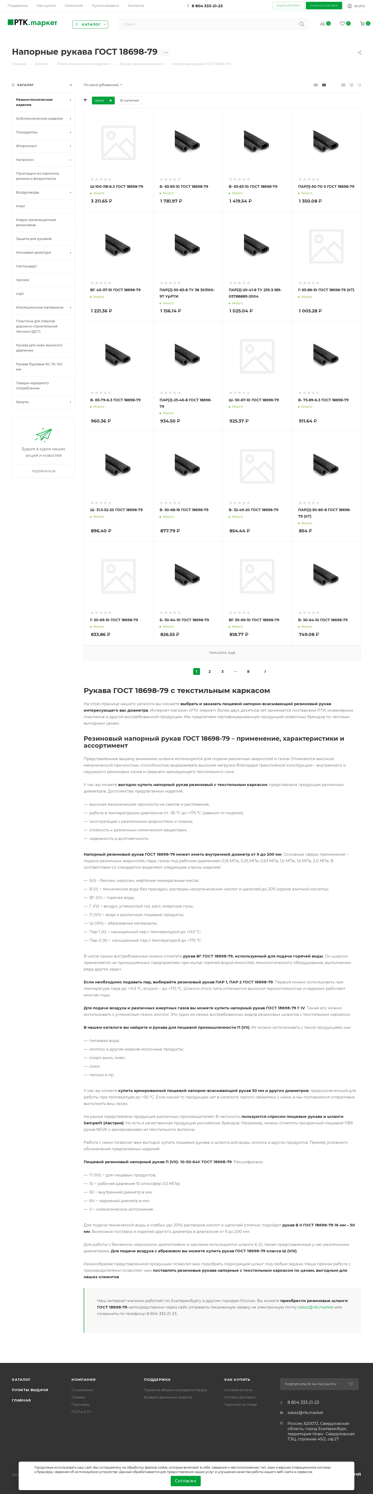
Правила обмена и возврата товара (175, 1390)
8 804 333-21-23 (207, 5)
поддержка (157, 1379)
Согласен (185, 1480)
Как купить (237, 1379)
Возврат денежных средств (168, 1397)
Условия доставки (240, 1397)
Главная (21, 1400)
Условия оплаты (238, 1390)
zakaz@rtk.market (315, 1307)
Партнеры (80, 1404)
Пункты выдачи (30, 1390)
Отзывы (78, 1397)
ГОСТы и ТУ (81, 1412)
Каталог (21, 1379)
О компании (82, 1390)
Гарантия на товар (240, 1404)
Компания (83, 1379)
